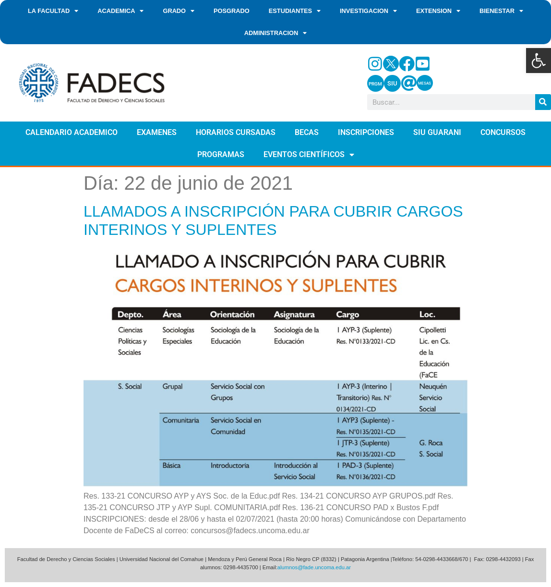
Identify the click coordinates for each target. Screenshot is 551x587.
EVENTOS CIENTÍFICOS (309, 154)
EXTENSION (438, 11)
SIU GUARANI (437, 132)
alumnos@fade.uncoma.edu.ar (314, 567)
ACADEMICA (120, 11)
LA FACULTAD (53, 11)
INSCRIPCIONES (366, 132)
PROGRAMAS (220, 154)
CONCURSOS (503, 132)
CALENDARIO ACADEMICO (71, 132)
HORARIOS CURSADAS (236, 132)
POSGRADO (232, 10)
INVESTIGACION (368, 11)
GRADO (178, 11)
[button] (538, 60)
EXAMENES (157, 132)
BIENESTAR (501, 11)
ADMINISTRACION (275, 33)
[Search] (543, 102)
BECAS (307, 132)
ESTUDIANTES (295, 11)
